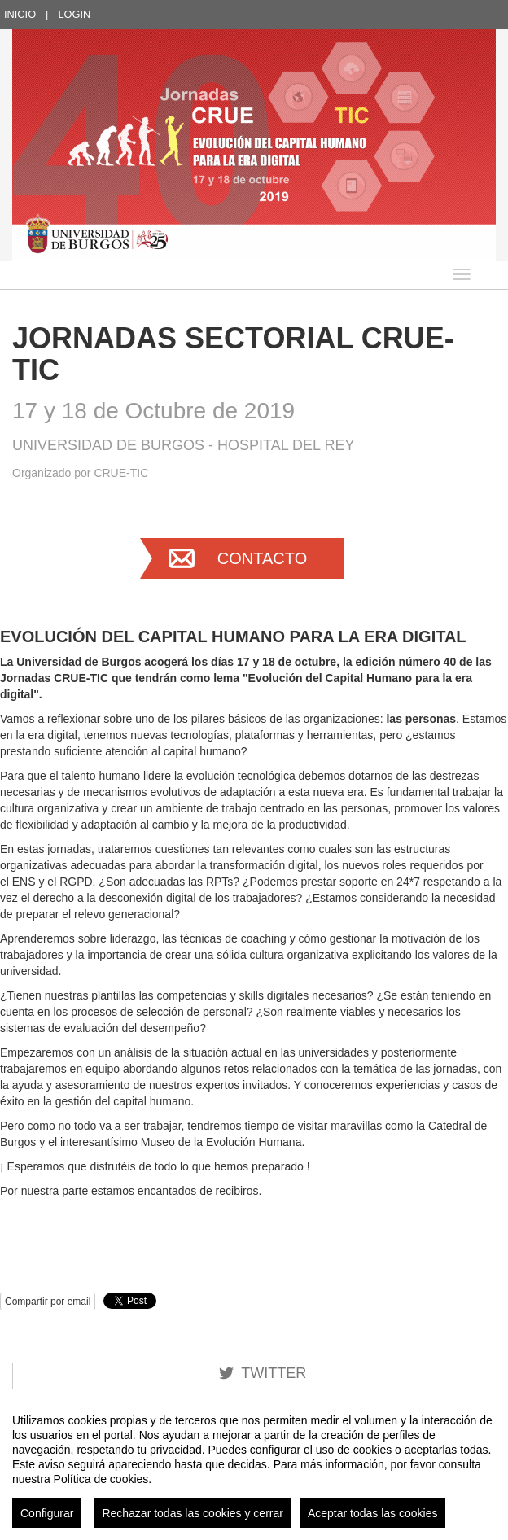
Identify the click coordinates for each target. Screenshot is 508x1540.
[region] (254, 1464)
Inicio (20, 14)
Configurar (46, 1513)
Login (74, 14)
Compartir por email (47, 1301)
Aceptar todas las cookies (373, 1513)
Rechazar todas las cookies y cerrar (192, 1513)
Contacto (262, 558)
